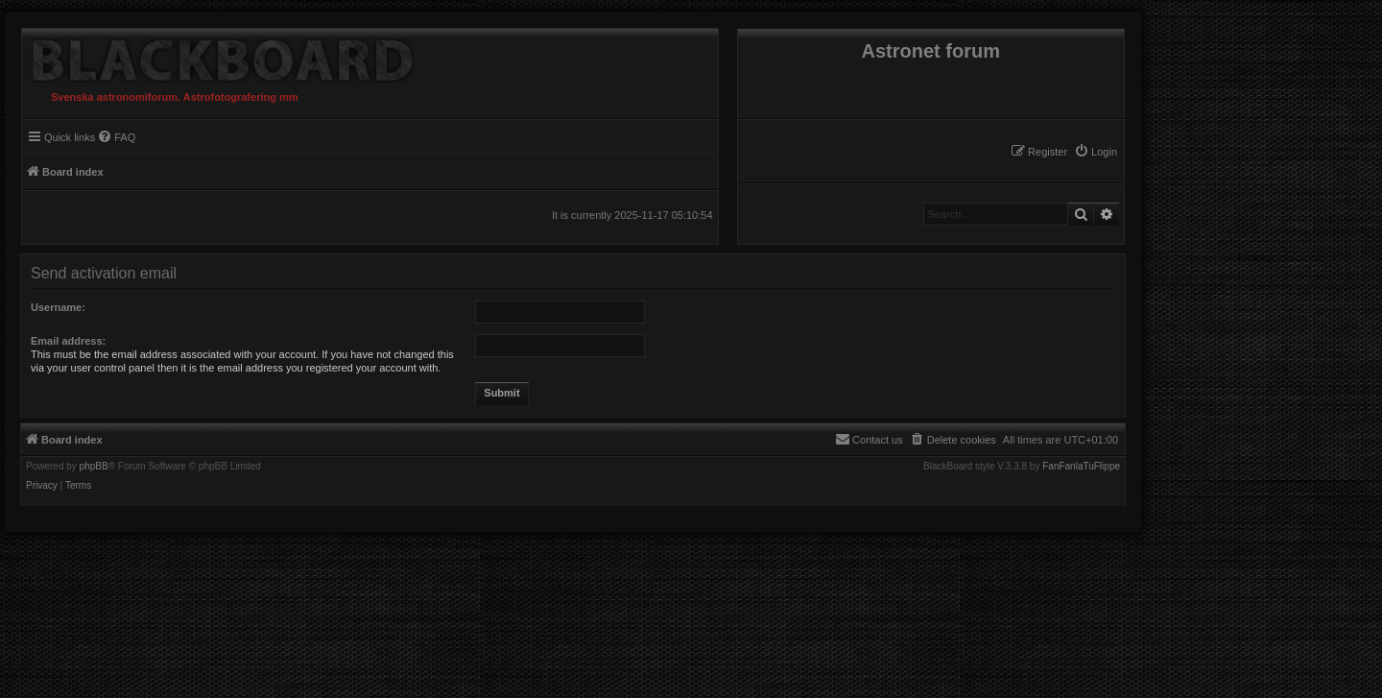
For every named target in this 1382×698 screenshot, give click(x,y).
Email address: (68, 341)
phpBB (94, 466)
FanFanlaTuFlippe (1081, 466)
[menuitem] (1095, 151)
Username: (58, 307)
